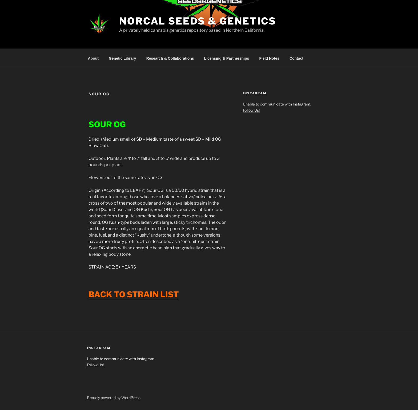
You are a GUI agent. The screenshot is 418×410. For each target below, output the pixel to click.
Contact (296, 58)
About (93, 58)
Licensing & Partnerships (226, 58)
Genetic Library (122, 58)
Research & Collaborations (170, 58)
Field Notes (269, 58)
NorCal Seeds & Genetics (197, 21)
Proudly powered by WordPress (113, 397)
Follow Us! (251, 110)
